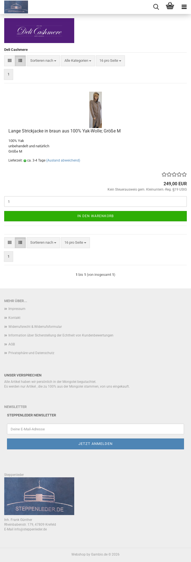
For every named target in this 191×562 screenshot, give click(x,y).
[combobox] (43, 60)
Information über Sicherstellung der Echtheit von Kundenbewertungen (60, 335)
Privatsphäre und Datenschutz (31, 353)
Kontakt (14, 318)
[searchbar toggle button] (156, 7)
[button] (9, 60)
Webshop (78, 554)
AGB (11, 344)
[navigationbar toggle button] (184, 7)
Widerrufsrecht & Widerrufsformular (35, 327)
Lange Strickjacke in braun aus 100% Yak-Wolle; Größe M (64, 131)
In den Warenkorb (95, 216)
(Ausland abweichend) (63, 160)
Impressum (16, 309)
